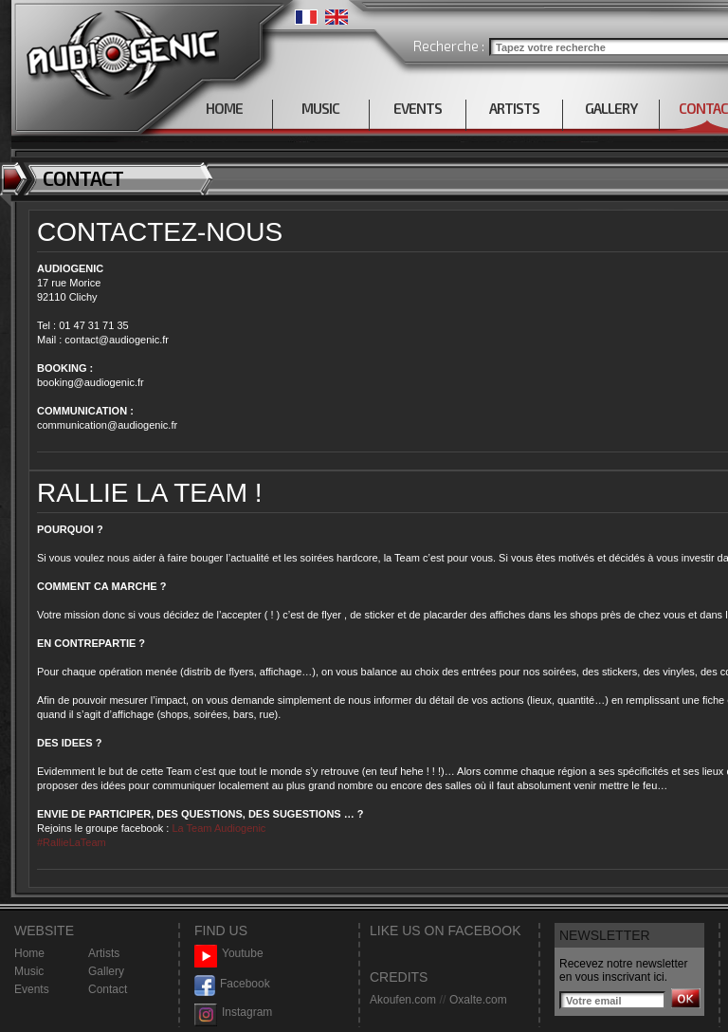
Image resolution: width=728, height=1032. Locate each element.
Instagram (233, 1013)
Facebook (232, 984)
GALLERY (611, 108)
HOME (224, 108)
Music (29, 971)
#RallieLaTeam (71, 842)
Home (29, 953)
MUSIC (320, 108)
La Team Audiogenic (217, 828)
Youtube (229, 954)
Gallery (106, 971)
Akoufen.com (403, 999)
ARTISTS (514, 108)
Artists (103, 953)
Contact (107, 989)
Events (31, 989)
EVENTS (417, 108)
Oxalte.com (478, 999)
